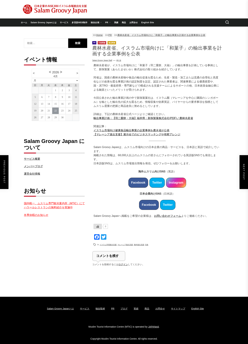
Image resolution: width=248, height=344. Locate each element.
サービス (64, 22)
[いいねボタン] (97, 226)
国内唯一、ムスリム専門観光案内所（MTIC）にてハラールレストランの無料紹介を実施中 (54, 205)
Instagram (176, 182)
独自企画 (96, 22)
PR (108, 22)
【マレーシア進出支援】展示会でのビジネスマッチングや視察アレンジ (136, 134)
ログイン (123, 264)
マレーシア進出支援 (125, 245)
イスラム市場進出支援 (108, 245)
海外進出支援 (139, 245)
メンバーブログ (33, 166)
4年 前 (118, 60)
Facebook (138, 182)
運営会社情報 (32, 173)
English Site (147, 22)
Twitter (157, 182)
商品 (124, 22)
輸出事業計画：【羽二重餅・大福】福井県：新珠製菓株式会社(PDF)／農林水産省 (143, 118)
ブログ (124, 308)
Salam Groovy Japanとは (44, 22)
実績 (116, 22)
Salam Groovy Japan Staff (102, 60)
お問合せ (133, 22)
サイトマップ (178, 308)
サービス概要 (32, 158)
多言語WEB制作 (79, 22)
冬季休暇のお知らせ (36, 215)
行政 (146, 245)
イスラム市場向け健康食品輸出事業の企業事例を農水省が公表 (131, 130)
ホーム (24, 22)
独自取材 (100, 308)
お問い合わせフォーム (167, 215)
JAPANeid (153, 326)
